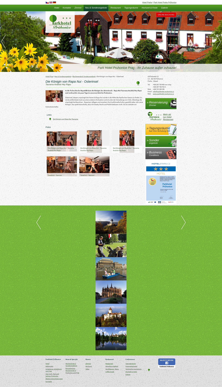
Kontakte (67, 8)
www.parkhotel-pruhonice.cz (163, 94)
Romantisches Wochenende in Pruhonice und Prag (72, 370)
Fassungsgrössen (131, 366)
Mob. (149, 89)
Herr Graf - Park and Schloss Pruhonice (52, 375)
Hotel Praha (147, 2)
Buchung (89, 366)
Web (149, 94)
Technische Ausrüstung (133, 369)
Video (87, 369)
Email (150, 91)
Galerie (164, 8)
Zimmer (78, 8)
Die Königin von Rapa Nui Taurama (65, 119)
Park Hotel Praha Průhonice (165, 2)
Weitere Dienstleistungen (54, 379)
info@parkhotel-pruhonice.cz (163, 91)
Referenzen (49, 366)
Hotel (56, 8)
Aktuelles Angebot (111, 366)
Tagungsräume (131, 8)
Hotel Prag (49, 76)
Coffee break (109, 372)
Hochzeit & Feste (149, 8)
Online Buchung (166, 14)
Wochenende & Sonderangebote (83, 76)
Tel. (149, 84)
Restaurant (115, 8)
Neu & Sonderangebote (96, 8)
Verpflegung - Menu (112, 369)
